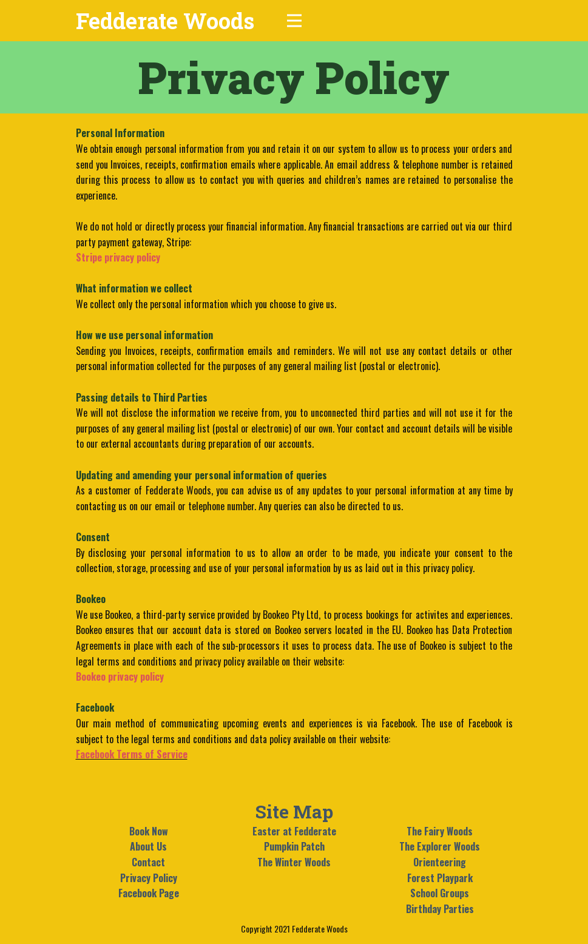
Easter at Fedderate (294, 831)
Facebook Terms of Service (132, 754)
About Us (148, 846)
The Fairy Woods (440, 831)
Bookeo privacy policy (120, 676)
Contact (148, 862)
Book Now (148, 831)
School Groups (439, 893)
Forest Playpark (440, 878)
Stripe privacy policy (118, 257)
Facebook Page (148, 893)
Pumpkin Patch (294, 846)
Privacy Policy (148, 878)
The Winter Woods (294, 862)
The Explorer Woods (439, 846)
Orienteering (439, 862)
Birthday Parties (440, 909)
